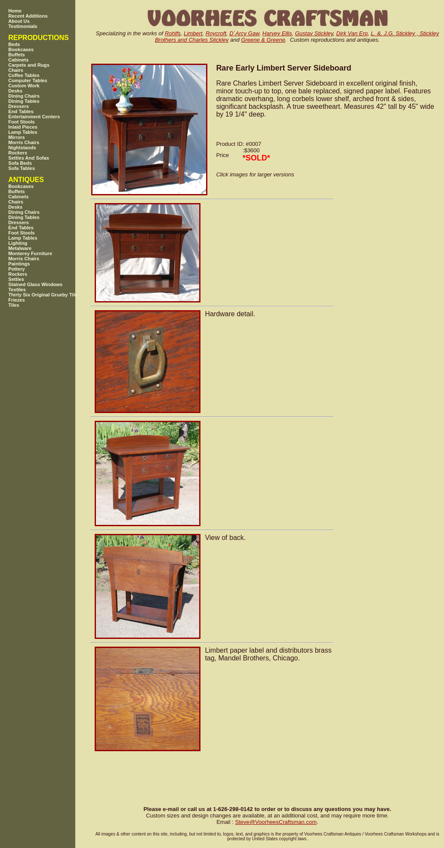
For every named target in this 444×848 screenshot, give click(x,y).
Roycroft (216, 33)
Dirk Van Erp (352, 33)
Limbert (193, 33)
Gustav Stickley (314, 33)
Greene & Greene (263, 40)
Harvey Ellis (277, 33)
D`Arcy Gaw (244, 33)
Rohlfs (173, 33)
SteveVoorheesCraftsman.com (276, 822)
